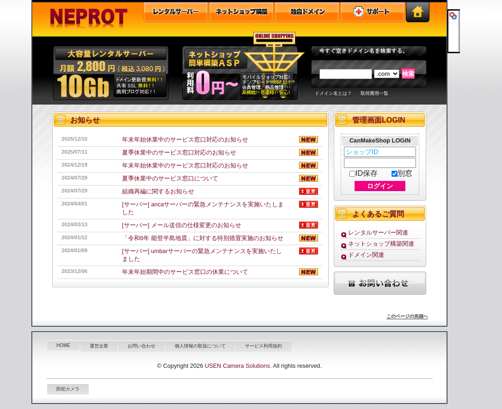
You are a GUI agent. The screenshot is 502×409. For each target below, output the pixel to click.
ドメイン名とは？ (333, 93)
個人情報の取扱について (200, 345)
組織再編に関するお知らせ (158, 191)
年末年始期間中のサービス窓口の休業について (185, 271)
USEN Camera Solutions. (238, 365)
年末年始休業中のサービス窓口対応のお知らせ (185, 139)
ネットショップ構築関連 (381, 243)
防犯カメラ (68, 388)
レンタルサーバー (175, 12)
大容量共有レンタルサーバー (110, 67)
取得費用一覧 (374, 93)
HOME (63, 345)
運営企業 (99, 345)
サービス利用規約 (263, 345)
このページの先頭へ (407, 316)
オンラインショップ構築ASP (241, 12)
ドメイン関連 (366, 254)
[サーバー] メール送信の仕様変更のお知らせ (181, 225)
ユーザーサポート (372, 12)
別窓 (402, 173)
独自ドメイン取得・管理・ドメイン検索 (307, 12)
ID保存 (363, 173)
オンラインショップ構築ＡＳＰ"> (242, 67)
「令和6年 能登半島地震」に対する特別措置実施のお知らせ (202, 238)
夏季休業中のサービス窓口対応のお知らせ (179, 152)
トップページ (417, 12)
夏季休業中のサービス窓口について (170, 178)
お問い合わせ (141, 345)
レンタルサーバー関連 (378, 232)
